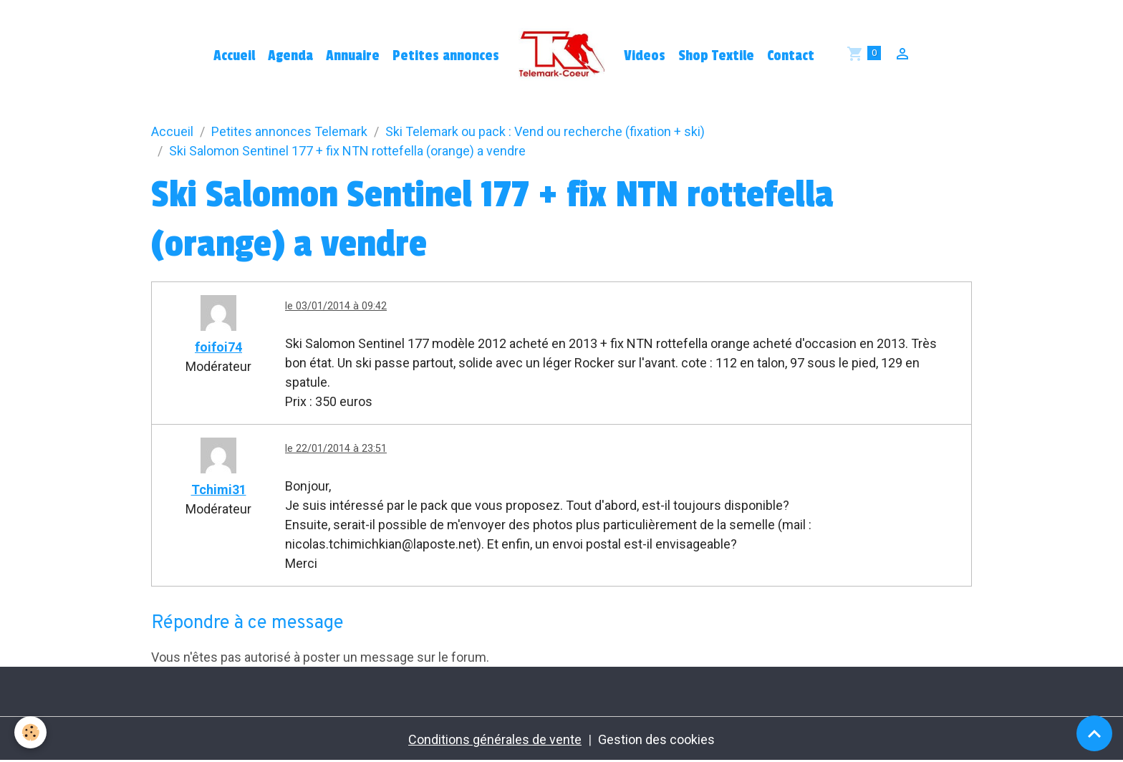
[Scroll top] (1094, 733)
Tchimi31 (218, 489)
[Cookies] (30, 732)
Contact (790, 55)
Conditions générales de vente (495, 739)
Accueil (234, 55)
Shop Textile (716, 55)
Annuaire (353, 55)
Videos (644, 55)
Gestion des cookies (656, 739)
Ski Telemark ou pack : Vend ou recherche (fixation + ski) (545, 131)
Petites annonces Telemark (289, 131)
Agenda (290, 55)
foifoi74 (218, 347)
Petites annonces (445, 55)
